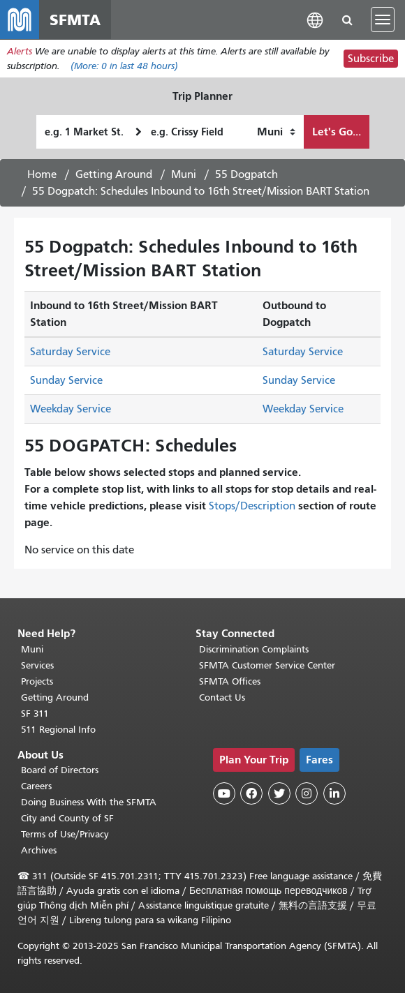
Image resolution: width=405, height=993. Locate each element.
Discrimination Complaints (254, 649)
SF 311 (35, 713)
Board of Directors (59, 770)
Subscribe (371, 58)
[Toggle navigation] (383, 19)
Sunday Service (66, 380)
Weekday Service (70, 409)
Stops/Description (252, 506)
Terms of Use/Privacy (65, 834)
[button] (315, 19)
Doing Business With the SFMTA (88, 802)
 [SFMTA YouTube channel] (224, 793)
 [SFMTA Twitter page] (279, 793)
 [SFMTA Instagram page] (306, 793)
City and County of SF (67, 818)
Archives (39, 850)
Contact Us (222, 697)
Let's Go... (336, 131)
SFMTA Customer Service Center (267, 665)
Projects (37, 681)
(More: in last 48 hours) (124, 66)
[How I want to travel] (276, 132)
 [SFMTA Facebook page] (251, 793)
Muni (183, 174)
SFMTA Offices (229, 681)
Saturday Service (70, 351)
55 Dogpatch (246, 174)
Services (37, 665)
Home (42, 174)
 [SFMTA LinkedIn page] (334, 793)
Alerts (19, 51)
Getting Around (113, 174)
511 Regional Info (58, 730)
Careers (36, 786)
